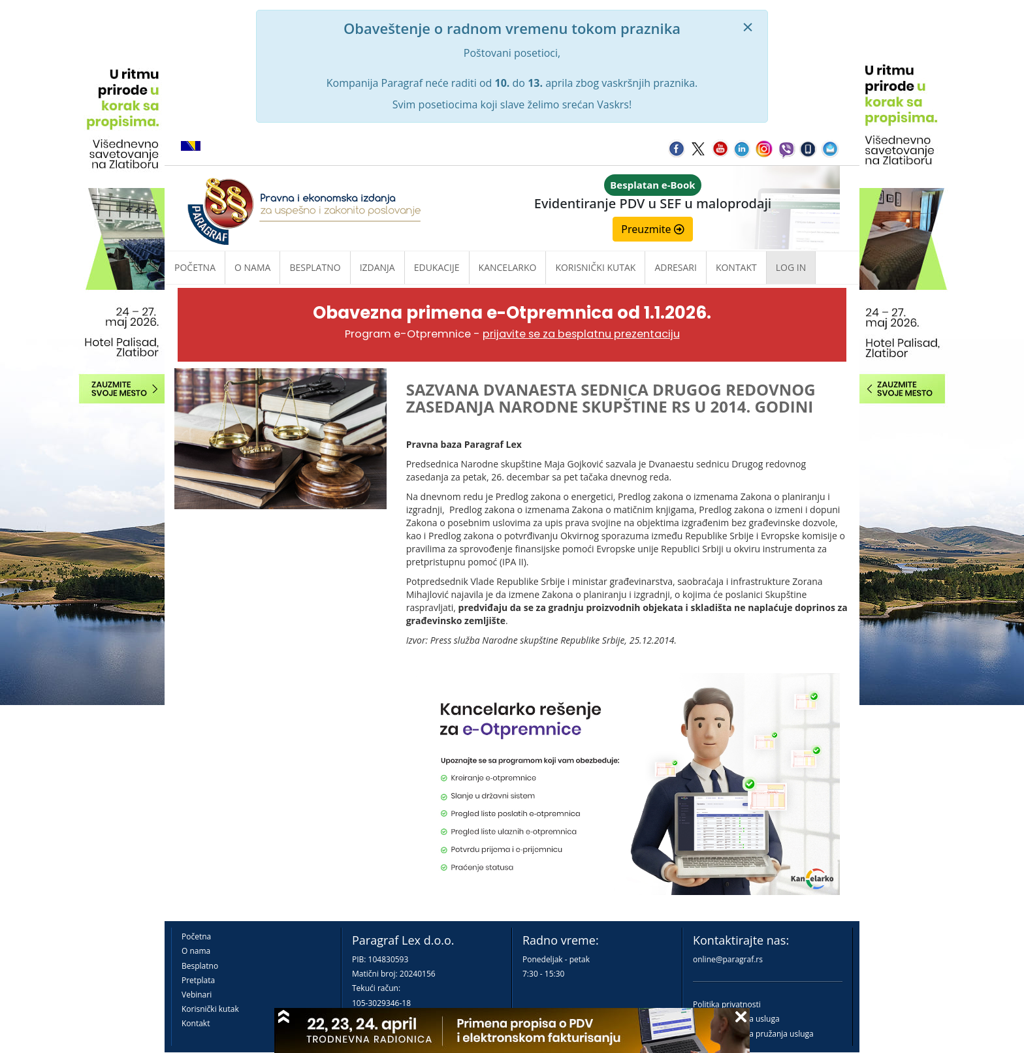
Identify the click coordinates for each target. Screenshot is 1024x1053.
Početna (195, 267)
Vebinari (197, 994)
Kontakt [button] (736, 267)
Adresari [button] (675, 267)
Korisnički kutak (210, 1008)
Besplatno (314, 267)
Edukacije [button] (437, 267)
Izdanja (377, 267)
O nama (252, 267)
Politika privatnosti (727, 1004)
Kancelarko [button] (508, 267)
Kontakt (196, 1023)
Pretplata (198, 980)
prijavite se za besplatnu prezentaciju (581, 333)
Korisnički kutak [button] (595, 267)
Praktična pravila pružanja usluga (753, 1033)
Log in (791, 267)
